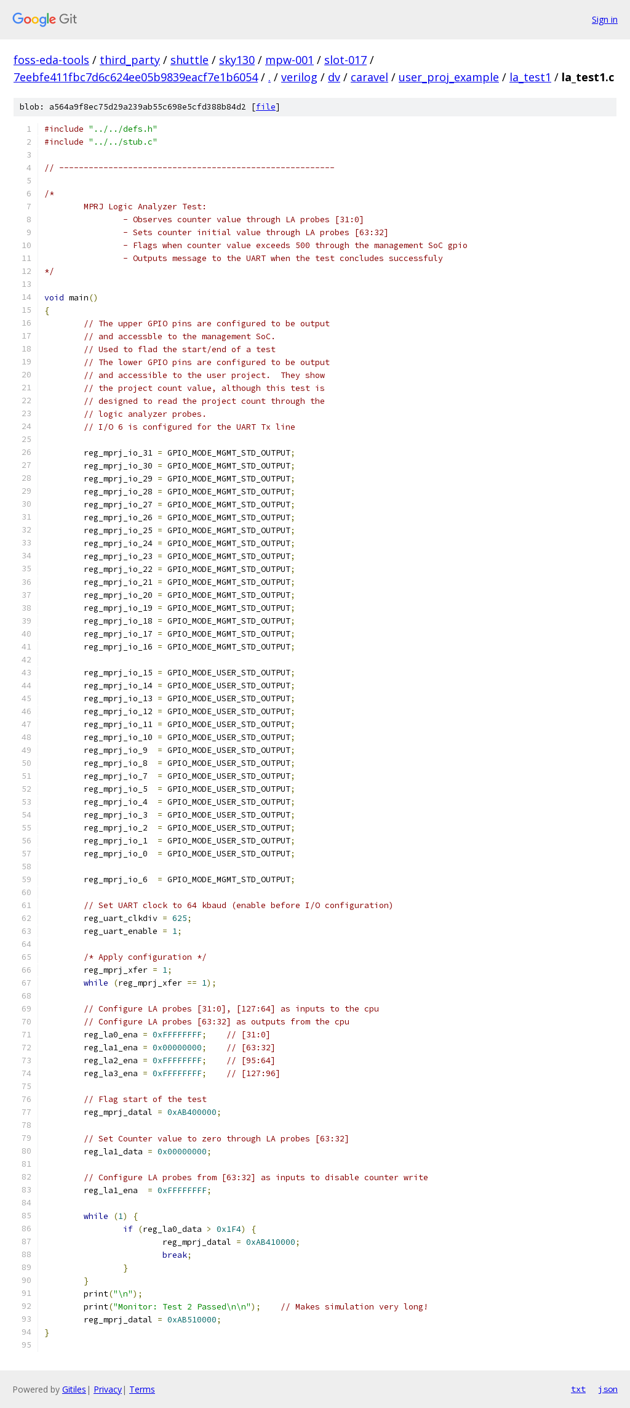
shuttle (189, 59)
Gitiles (74, 1389)
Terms (142, 1389)
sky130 (237, 59)
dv (334, 77)
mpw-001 (289, 59)
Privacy (108, 1389)
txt (578, 1388)
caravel (369, 77)
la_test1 (530, 77)
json (608, 1388)
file (266, 107)
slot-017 (345, 59)
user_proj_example (449, 77)
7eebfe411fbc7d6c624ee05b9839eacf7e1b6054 (136, 77)
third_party (130, 59)
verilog (299, 77)
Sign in (605, 19)
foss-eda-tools (51, 59)
